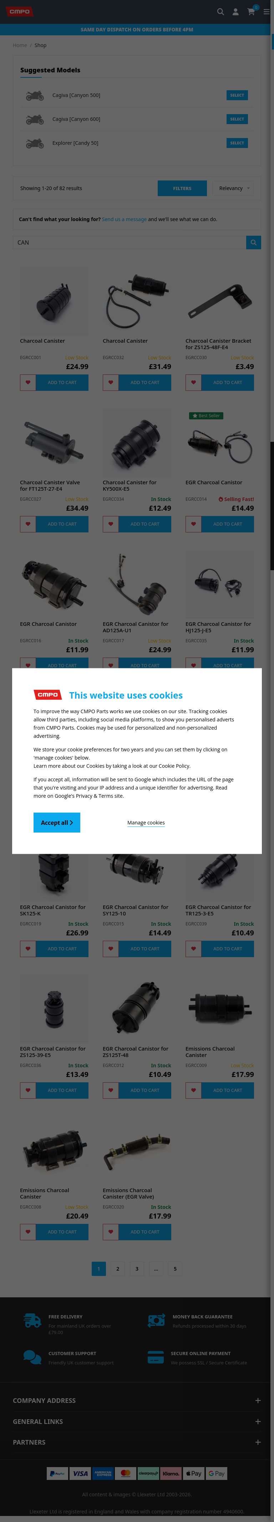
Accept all (57, 820)
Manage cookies (119, 820)
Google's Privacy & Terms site (89, 794)
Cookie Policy (174, 765)
